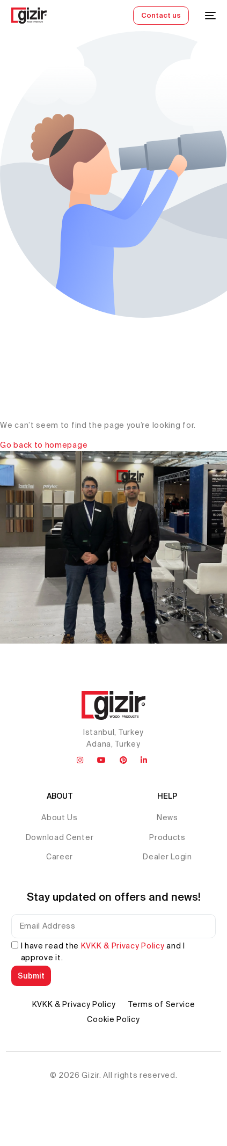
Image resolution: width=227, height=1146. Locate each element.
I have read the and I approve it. (103, 951)
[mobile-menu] (208, 16)
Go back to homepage (43, 445)
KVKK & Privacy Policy (123, 945)
